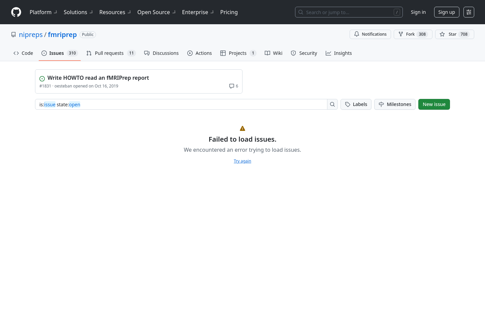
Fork (413, 34)
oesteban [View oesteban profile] (63, 86)
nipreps (31, 34)
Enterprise (198, 12)
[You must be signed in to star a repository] (454, 34)
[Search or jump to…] (348, 12)
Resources (115, 12)
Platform (44, 12)
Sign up (447, 12)
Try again (242, 161)
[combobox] (183, 104)
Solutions (79, 12)
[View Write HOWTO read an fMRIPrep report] (139, 77)
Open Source (157, 12)
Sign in (418, 12)
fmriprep (62, 34)
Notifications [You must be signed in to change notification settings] (370, 34)
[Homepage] (16, 12)
